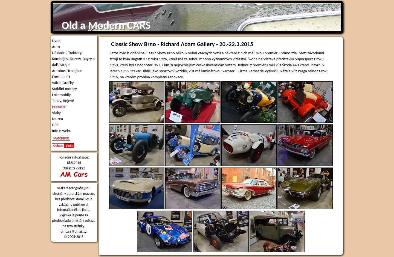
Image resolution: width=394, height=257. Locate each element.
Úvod (56, 40)
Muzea (57, 118)
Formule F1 (61, 76)
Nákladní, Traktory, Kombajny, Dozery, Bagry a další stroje (73, 58)
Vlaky (56, 112)
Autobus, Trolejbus (67, 70)
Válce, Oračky (63, 82)
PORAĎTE (60, 106)
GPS (55, 124)
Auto (56, 46)
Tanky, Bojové (63, 100)
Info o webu (61, 130)
